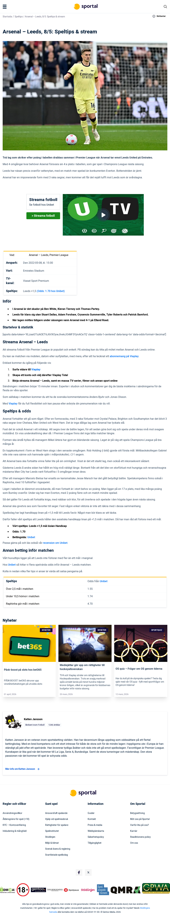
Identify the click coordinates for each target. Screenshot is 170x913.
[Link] (29, 643)
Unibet (31, 537)
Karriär (133, 831)
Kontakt (92, 819)
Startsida (7, 16)
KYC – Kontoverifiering (14, 825)
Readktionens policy (140, 837)
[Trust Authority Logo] (38, 890)
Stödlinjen (50, 837)
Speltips (19, 16)
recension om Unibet (55, 543)
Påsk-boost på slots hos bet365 (23, 670)
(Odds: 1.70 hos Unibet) (51, 291)
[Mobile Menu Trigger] (5, 7)
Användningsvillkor (12, 813)
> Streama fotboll (43, 216)
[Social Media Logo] (79, 872)
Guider (91, 813)
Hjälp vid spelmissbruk (56, 819)
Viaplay (13, 404)
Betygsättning (137, 813)
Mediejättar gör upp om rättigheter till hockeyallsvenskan (82, 667)
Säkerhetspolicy (96, 837)
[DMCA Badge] (7, 890)
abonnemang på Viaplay (124, 356)
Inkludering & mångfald (15, 831)
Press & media (95, 825)
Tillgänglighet (94, 843)
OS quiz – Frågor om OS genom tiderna (139, 669)
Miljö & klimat (52, 843)
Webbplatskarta (96, 831)
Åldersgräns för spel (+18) (16, 819)
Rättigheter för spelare (56, 825)
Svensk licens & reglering (57, 849)
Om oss (134, 843)
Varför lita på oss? (139, 825)
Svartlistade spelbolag (56, 855)
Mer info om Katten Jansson (22, 769)
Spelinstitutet (52, 831)
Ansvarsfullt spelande (56, 813)
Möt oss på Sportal (140, 819)
